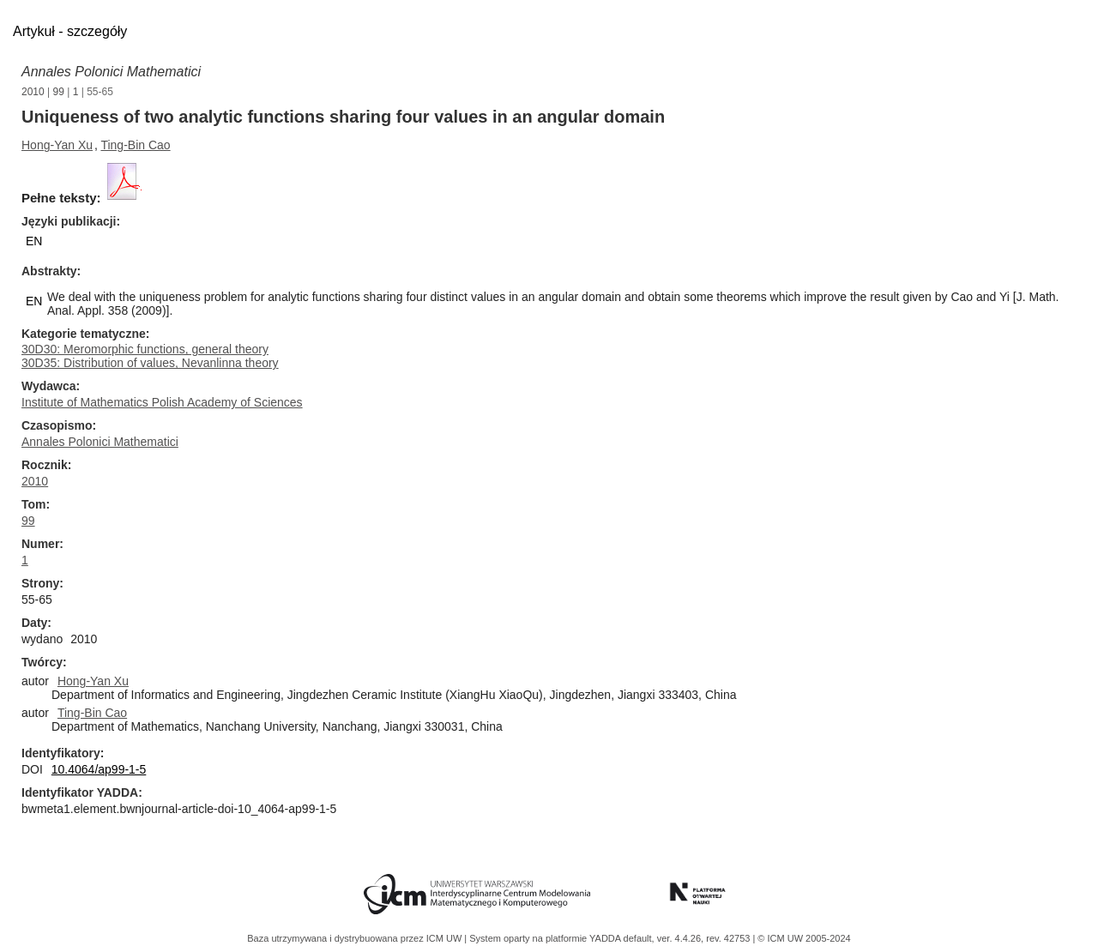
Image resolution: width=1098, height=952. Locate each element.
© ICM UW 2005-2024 (803, 938)
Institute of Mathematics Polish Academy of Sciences (162, 402)
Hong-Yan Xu (57, 145)
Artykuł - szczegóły (70, 31)
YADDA (606, 938)
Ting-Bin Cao (135, 145)
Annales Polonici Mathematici (111, 71)
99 (58, 92)
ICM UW (445, 938)
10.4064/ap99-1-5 (99, 769)
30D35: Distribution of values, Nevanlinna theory (150, 363)
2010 (33, 92)
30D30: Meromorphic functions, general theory (144, 349)
